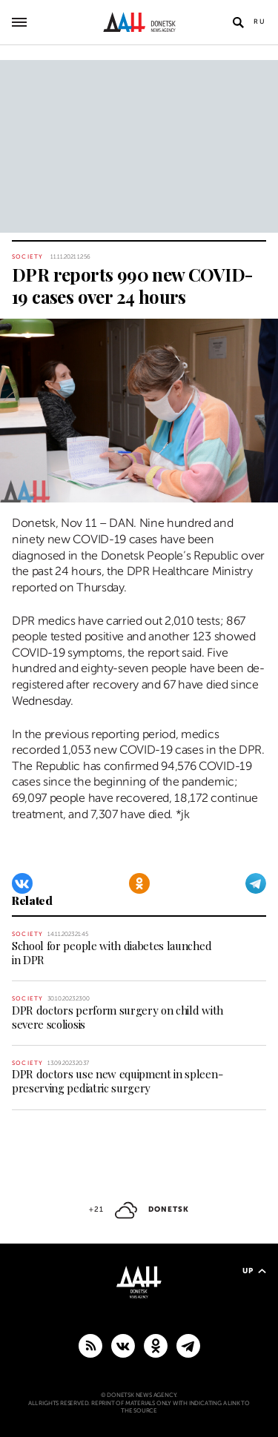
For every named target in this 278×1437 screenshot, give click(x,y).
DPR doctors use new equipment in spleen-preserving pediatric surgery (117, 1080)
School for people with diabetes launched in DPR (111, 952)
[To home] (139, 22)
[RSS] (90, 1345)
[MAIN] (188, 1345)
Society (27, 256)
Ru (260, 21)
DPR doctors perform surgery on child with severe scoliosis (117, 1017)
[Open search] (238, 22)
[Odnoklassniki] (139, 883)
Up (254, 1271)
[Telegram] (255, 883)
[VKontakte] (22, 883)
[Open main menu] (19, 22)
